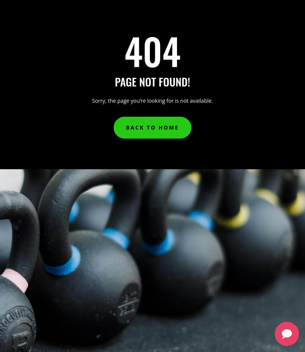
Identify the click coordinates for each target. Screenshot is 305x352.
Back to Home (152, 127)
